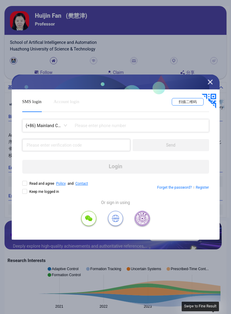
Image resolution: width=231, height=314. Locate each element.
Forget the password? (174, 187)
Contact (81, 183)
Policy (61, 183)
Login (115, 166)
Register (202, 187)
